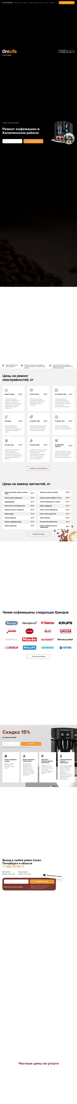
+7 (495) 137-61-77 (66, 52)
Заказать (31, 744)
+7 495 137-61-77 (13, 866)
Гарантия (25, 2)
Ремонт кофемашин (7, 2)
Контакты (51, 2)
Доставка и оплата (39, 2)
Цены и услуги (18, 2)
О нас (46, 2)
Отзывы (31, 2)
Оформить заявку (66, 2)
